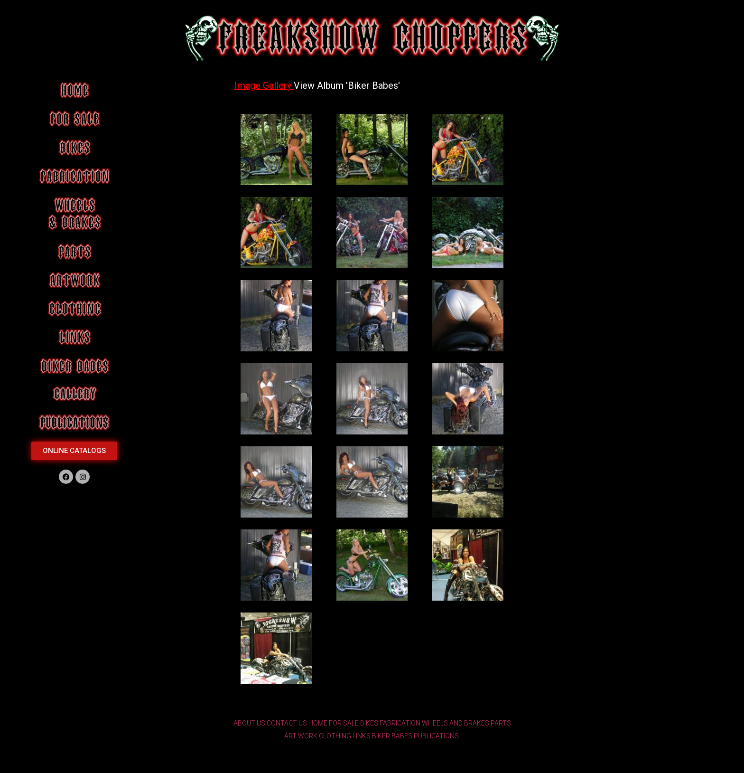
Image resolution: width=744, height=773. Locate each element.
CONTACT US (287, 723)
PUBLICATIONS (436, 736)
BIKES (369, 723)
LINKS (362, 736)
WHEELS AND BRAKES (455, 723)
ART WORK (300, 736)
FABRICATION (400, 723)
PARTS (501, 723)
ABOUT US (249, 723)
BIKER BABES (392, 736)
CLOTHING (335, 736)
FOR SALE (344, 723)
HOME (317, 723)
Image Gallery (264, 85)
